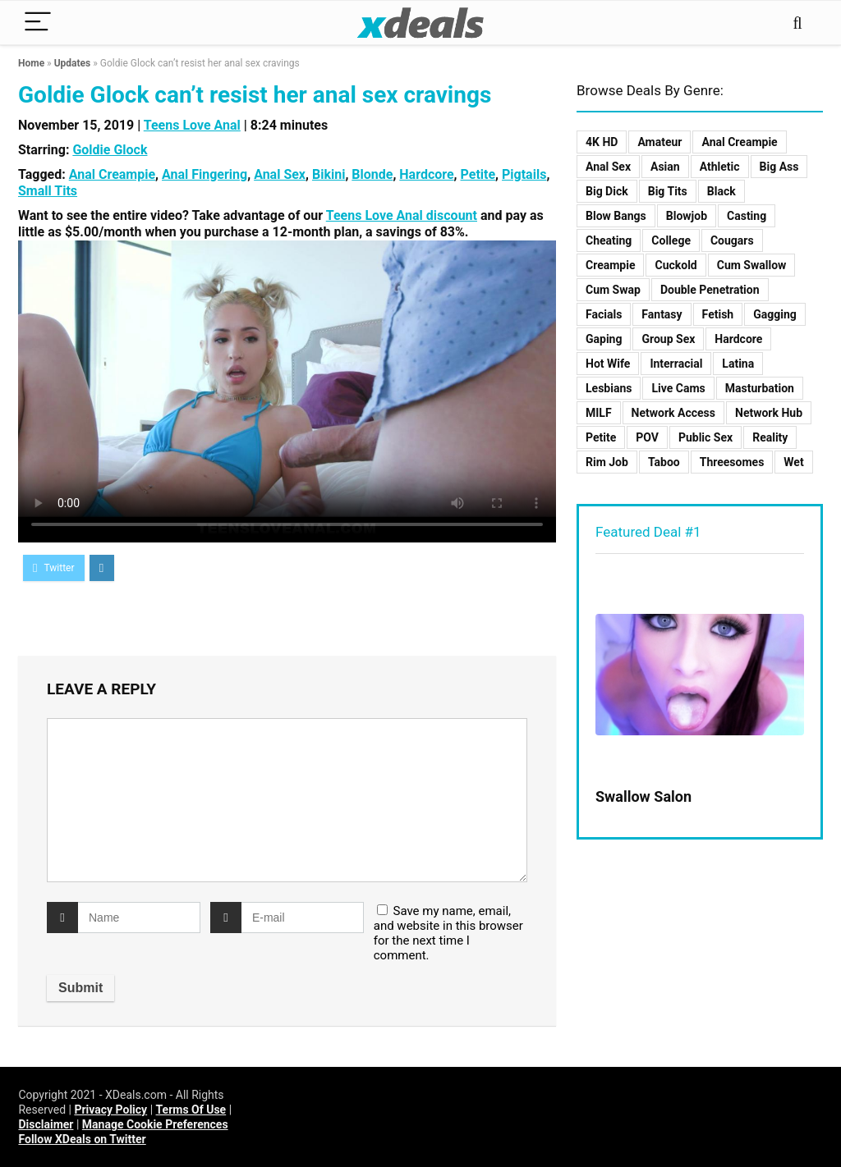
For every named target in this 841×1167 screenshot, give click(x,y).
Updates (72, 63)
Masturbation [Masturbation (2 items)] (759, 388)
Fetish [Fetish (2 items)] (718, 314)
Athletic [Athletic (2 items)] (720, 166)
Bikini (328, 174)
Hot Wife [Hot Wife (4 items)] (608, 363)
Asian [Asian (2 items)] (665, 166)
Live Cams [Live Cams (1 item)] (678, 388)
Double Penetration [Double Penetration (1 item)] (710, 289)
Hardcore (426, 174)
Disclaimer (45, 1124)
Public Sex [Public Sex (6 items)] (705, 437)
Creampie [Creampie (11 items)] (610, 265)
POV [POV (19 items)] (647, 437)
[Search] (797, 22)
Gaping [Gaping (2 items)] (604, 339)
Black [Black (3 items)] (721, 191)
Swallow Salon (643, 796)
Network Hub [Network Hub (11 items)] (768, 412)
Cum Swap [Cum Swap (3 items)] (613, 289)
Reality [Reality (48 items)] (770, 437)
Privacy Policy (110, 1109)
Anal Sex (280, 174)
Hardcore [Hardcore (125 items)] (738, 339)
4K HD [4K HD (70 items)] (602, 142)
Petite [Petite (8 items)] (601, 437)
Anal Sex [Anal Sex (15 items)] (608, 166)
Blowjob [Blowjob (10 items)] (686, 215)
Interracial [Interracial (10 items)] (676, 363)
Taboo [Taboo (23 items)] (664, 462)
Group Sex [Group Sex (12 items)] (668, 339)
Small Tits (47, 191)
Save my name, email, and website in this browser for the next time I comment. (448, 933)
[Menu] (37, 22)
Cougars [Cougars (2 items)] (732, 240)
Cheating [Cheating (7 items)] (609, 240)
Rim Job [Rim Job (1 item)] (607, 462)
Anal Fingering (204, 174)
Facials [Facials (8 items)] (604, 314)
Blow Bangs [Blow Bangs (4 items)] (616, 215)
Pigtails (524, 174)
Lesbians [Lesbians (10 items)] (609, 388)
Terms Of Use (191, 1109)
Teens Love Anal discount (401, 215)
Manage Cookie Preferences (155, 1124)
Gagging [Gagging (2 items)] (775, 314)
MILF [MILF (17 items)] (599, 412)
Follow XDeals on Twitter (81, 1139)
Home (31, 63)
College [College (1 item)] (671, 240)
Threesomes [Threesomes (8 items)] (732, 462)
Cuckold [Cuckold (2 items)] (675, 265)
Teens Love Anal (192, 125)
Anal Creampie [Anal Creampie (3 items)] (739, 142)
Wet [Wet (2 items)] (793, 462)
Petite (478, 174)
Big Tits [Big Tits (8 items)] (667, 191)
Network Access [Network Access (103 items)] (673, 412)
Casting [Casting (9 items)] (746, 215)
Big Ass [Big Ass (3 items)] (779, 166)
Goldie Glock (109, 150)
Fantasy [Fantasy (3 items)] (661, 314)
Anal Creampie (112, 174)
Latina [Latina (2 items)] (738, 363)
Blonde (372, 174)
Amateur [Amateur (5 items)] (659, 142)
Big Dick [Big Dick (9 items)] (607, 191)
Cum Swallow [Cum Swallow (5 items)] (752, 265)
